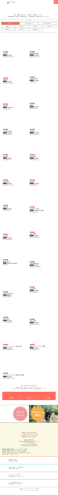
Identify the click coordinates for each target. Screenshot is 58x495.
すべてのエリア (29, 20)
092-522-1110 (25, 444)
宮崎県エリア (8, 29)
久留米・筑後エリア (29, 23)
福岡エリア (10, 23)
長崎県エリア (21, 26)
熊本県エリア (8, 26)
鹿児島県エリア (36, 29)
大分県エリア (21, 29)
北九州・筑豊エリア (47, 23)
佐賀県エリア (49, 26)
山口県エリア (35, 26)
